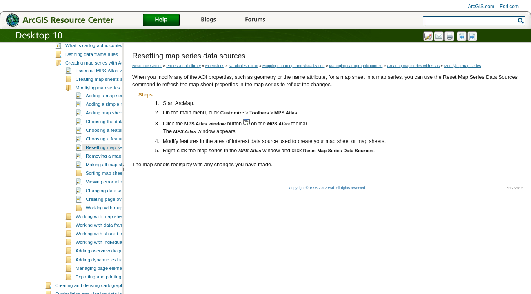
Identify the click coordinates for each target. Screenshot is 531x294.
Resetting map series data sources (122, 171)
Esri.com (509, 6)
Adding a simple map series (114, 127)
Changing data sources (110, 214)
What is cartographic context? (96, 69)
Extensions (214, 65)
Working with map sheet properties (112, 240)
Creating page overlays (110, 222)
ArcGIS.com (481, 6)
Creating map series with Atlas (97, 86)
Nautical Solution (243, 65)
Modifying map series (98, 111)
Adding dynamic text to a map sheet (113, 283)
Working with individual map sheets (112, 265)
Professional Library (183, 65)
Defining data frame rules (91, 78)
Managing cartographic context (87, 61)
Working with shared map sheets (110, 257)
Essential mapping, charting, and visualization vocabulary (114, 52)
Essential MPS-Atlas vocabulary (109, 94)
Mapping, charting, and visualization (293, 65)
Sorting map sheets (106, 196)
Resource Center (147, 65)
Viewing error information (112, 205)
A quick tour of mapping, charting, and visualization (108, 44)
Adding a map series (107, 119)
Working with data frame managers (112, 248)
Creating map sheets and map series (114, 102)
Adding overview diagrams (103, 274)
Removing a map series (110, 179)
